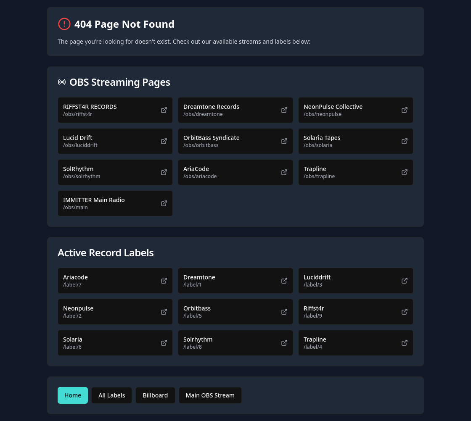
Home (72, 395)
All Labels (111, 395)
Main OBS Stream (210, 395)
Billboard (155, 395)
